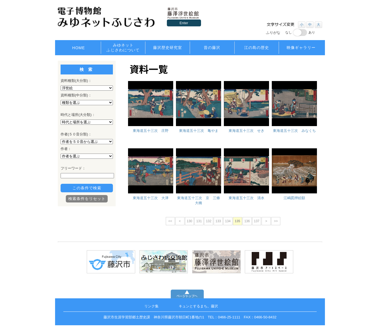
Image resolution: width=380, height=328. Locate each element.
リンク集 (151, 306)
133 (218, 221)
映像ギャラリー (301, 47)
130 (189, 221)
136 (247, 221)
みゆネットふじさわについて (123, 47)
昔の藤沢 (212, 47)
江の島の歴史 (256, 47)
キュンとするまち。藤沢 (198, 306)
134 (227, 221)
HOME (78, 48)
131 (199, 221)
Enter (184, 23)
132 (208, 221)
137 (256, 221)
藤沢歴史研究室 (167, 47)
